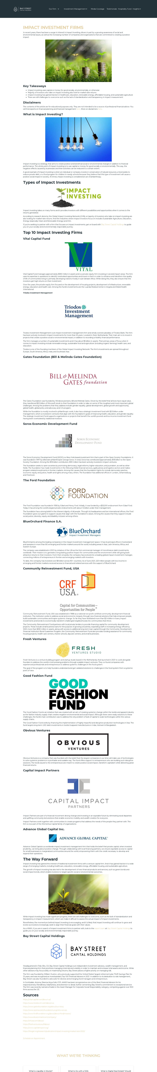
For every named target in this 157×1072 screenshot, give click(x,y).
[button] (54, 8)
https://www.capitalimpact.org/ (35, 1028)
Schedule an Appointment (34, 1038)
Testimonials (112, 9)
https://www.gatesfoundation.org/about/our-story (43, 1007)
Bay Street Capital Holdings (112, 224)
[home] (22, 8)
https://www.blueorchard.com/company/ (39, 1017)
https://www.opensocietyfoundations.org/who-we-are (45, 1010)
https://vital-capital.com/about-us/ (37, 999)
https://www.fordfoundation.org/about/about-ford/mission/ (47, 1014)
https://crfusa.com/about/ (33, 1021)
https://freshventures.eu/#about (36, 1024)
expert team (100, 928)
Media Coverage (97, 9)
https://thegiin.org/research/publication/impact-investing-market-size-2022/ (54, 1031)
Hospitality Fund (124, 9)
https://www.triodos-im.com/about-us (38, 1003)
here (78, 109)
